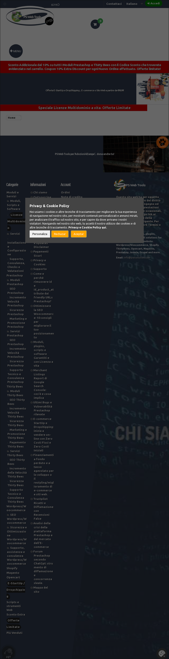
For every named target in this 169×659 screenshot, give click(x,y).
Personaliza (39, 233)
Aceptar (79, 233)
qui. (104, 227)
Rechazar (60, 233)
